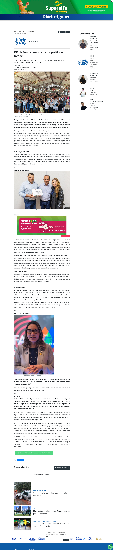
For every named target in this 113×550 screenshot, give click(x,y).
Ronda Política (21, 33)
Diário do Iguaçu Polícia (39, 471)
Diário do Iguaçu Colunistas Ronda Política (44, 501)
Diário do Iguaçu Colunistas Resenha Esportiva (45, 489)
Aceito (66, 540)
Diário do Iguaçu (19, 31)
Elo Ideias (97, 545)
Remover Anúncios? (65, 235)
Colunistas (30, 31)
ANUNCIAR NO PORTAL (89, 532)
